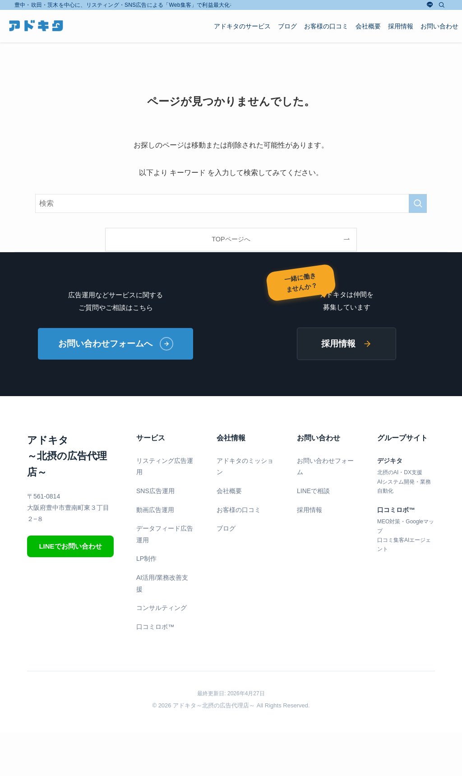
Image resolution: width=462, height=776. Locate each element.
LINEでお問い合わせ (70, 546)
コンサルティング (161, 607)
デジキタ (389, 460)
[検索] (442, 5)
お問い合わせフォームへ (115, 344)
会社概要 (229, 490)
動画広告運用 (155, 509)
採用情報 (346, 343)
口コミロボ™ (155, 626)
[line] (430, 5)
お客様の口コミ (239, 509)
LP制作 (146, 558)
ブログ (226, 528)
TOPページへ (231, 239)
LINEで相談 (313, 490)
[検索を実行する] (418, 203)
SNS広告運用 (155, 490)
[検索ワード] (231, 203)
